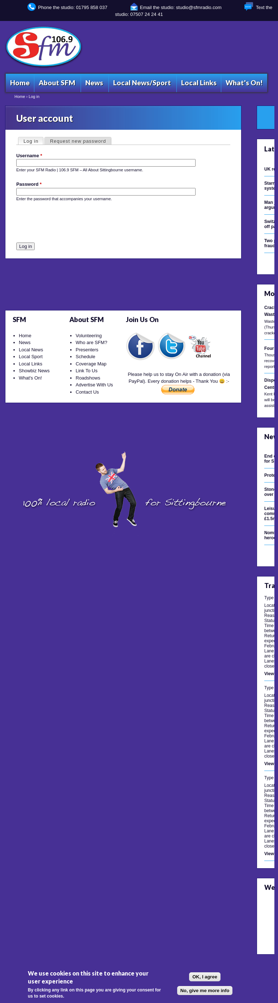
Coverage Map (91, 364)
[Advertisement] (141, 46)
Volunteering (89, 335)
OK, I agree (204, 977)
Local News (31, 349)
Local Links (30, 364)
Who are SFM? (91, 342)
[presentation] (71, 224)
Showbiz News (34, 370)
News (25, 342)
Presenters (87, 349)
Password (29, 184)
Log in (33, 141)
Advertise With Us (94, 384)
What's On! (30, 378)
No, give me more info (205, 990)
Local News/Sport (142, 82)
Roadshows (88, 378)
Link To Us (86, 370)
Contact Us (87, 392)
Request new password (78, 141)
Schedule (85, 356)
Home (19, 96)
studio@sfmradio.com (199, 7)
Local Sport (31, 356)
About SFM (57, 82)
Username (29, 155)
